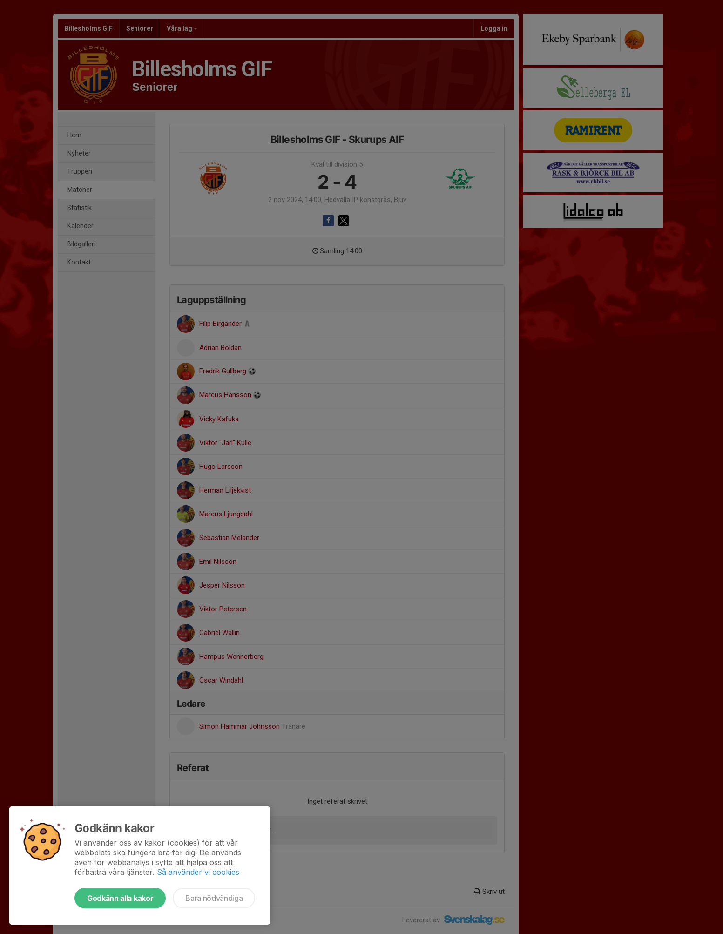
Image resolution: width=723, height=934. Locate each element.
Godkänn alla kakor (120, 898)
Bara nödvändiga (214, 898)
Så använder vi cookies (198, 872)
